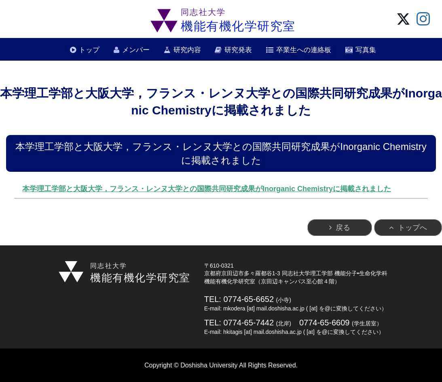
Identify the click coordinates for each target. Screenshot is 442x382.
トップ (89, 50)
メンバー (136, 50)
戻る (343, 228)
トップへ (412, 228)
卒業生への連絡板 (303, 50)
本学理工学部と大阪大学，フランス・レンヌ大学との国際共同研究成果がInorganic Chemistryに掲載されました (206, 189)
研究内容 (187, 50)
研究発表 (238, 50)
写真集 (365, 50)
